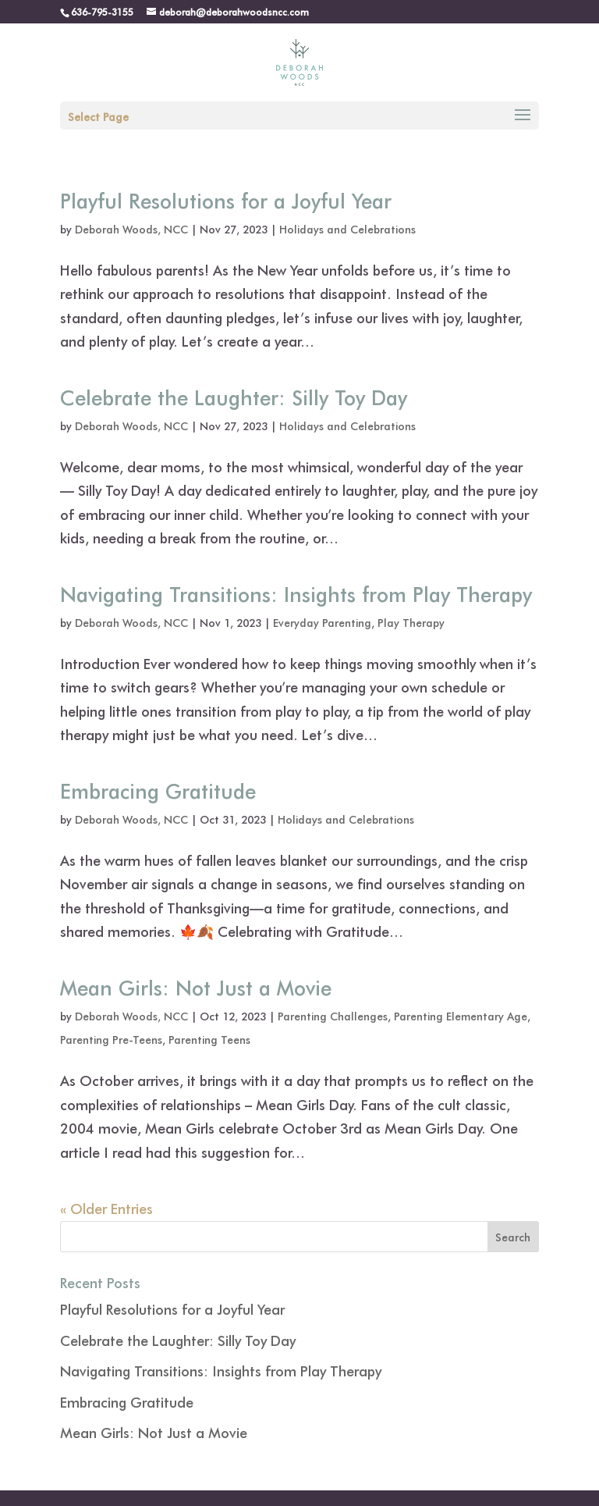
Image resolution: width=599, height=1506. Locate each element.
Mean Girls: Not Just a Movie (195, 987)
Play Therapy (411, 622)
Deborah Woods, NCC (131, 229)
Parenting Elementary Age (460, 1016)
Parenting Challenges (333, 1016)
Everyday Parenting (322, 622)
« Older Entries (106, 1208)
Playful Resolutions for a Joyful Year (226, 200)
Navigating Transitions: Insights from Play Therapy (296, 593)
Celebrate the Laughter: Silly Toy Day (233, 397)
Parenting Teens (209, 1039)
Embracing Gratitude (158, 790)
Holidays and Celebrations (347, 229)
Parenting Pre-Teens (111, 1039)
